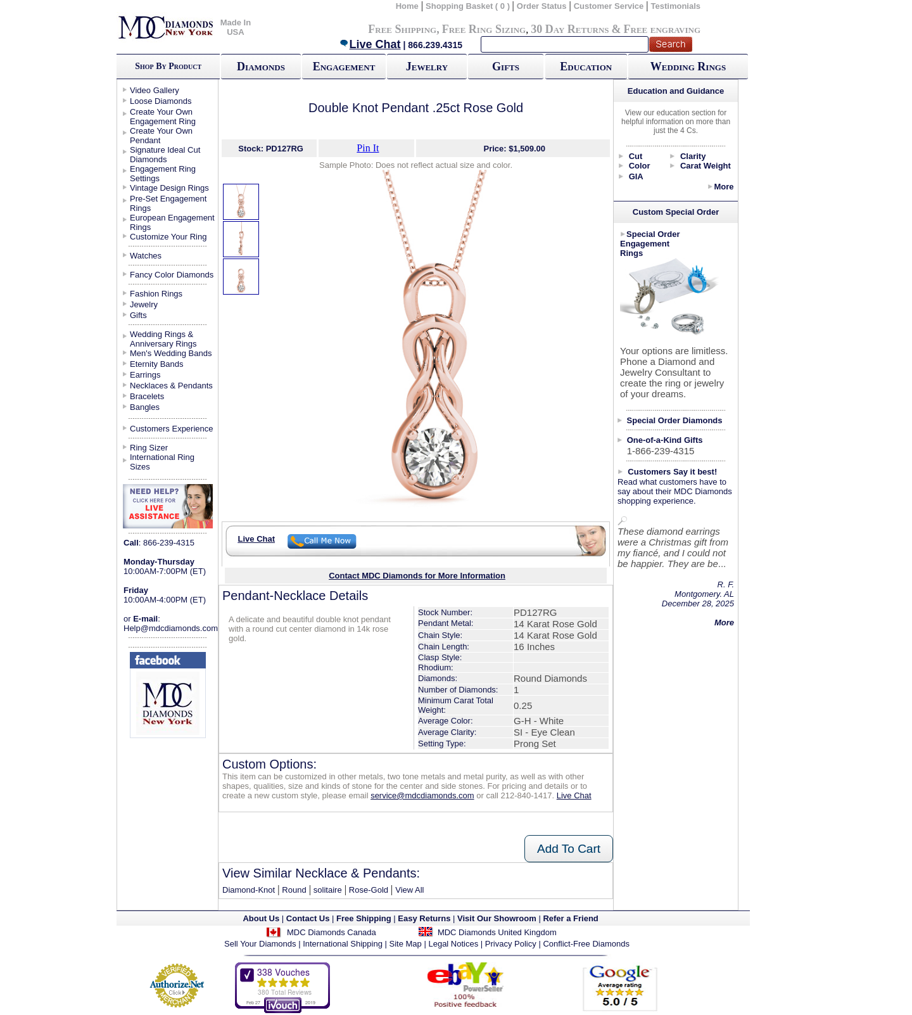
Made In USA (235, 27)
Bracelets (147, 396)
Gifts (505, 66)
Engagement (344, 66)
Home (407, 6)
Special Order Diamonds (675, 420)
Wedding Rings (688, 66)
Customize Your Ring (168, 236)
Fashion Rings (156, 293)
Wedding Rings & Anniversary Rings (163, 338)
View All (409, 890)
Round (294, 890)
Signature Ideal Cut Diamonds (165, 154)
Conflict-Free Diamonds (586, 943)
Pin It (368, 148)
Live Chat (370, 44)
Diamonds (261, 66)
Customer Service (609, 6)
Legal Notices (453, 943)
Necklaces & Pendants (171, 385)
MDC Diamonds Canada (331, 932)
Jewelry (427, 66)
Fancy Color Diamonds (171, 274)
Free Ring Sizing (484, 29)
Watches (146, 255)
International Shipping (343, 943)
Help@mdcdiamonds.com (171, 628)
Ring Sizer (149, 447)
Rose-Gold (368, 890)
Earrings (145, 375)
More (723, 186)
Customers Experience (171, 428)
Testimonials (676, 6)
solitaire (328, 890)
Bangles (145, 407)
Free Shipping (402, 29)
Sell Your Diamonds (260, 943)
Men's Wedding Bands (171, 353)
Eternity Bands (157, 364)
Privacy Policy (510, 943)
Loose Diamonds (161, 101)
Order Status (542, 6)
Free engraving (662, 29)
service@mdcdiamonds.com (422, 795)
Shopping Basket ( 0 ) (469, 6)
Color (639, 165)
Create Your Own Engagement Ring (163, 116)
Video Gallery (154, 90)
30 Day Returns (570, 29)
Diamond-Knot (248, 890)
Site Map (406, 943)
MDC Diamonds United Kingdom (497, 932)
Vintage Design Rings (169, 188)
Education (586, 66)
